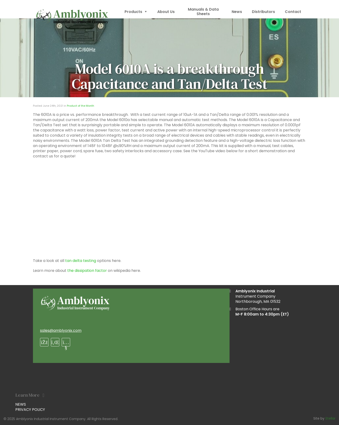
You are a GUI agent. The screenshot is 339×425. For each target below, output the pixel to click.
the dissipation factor (87, 270)
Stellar (330, 418)
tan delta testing (80, 260)
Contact (293, 11)
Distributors (263, 11)
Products (136, 11)
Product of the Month (80, 106)
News (237, 11)
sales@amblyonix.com (60, 330)
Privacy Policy (30, 409)
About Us (166, 11)
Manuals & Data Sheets (203, 12)
